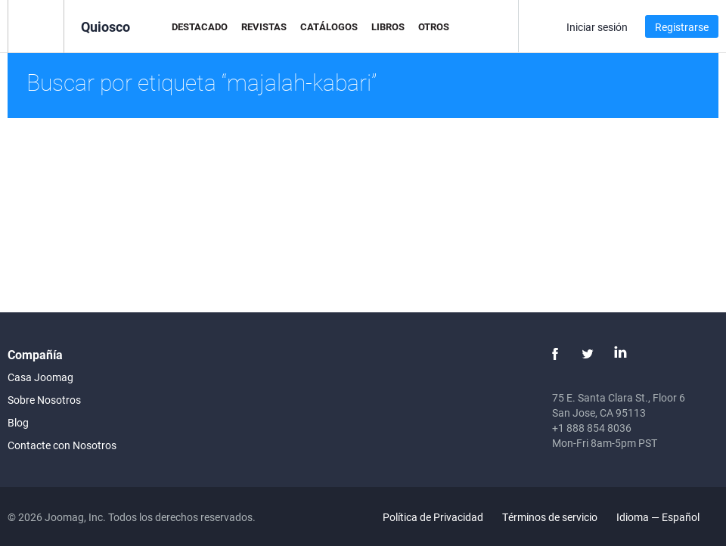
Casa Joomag (40, 377)
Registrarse (682, 27)
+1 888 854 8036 (591, 427)
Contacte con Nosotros (62, 445)
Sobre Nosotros (44, 399)
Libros (388, 26)
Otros (433, 26)
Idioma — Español (666, 517)
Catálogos (329, 26)
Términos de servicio (549, 517)
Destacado (200, 26)
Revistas (264, 26)
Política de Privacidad (433, 517)
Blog (18, 422)
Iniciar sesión (597, 27)
